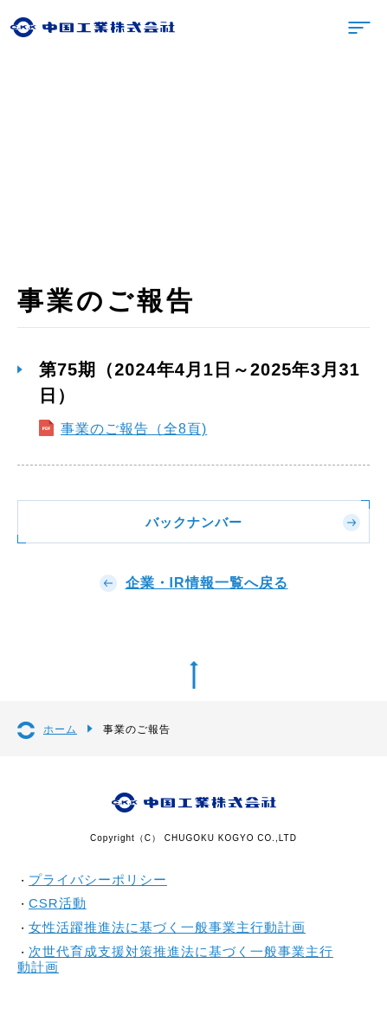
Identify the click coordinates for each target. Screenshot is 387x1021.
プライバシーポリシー (98, 879)
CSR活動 (58, 903)
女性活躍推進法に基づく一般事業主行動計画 (167, 927)
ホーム (60, 729)
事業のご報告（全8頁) (134, 428)
